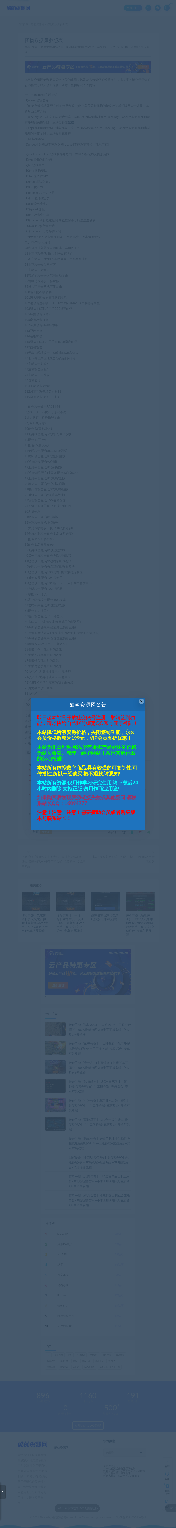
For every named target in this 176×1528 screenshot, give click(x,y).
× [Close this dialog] (141, 701)
